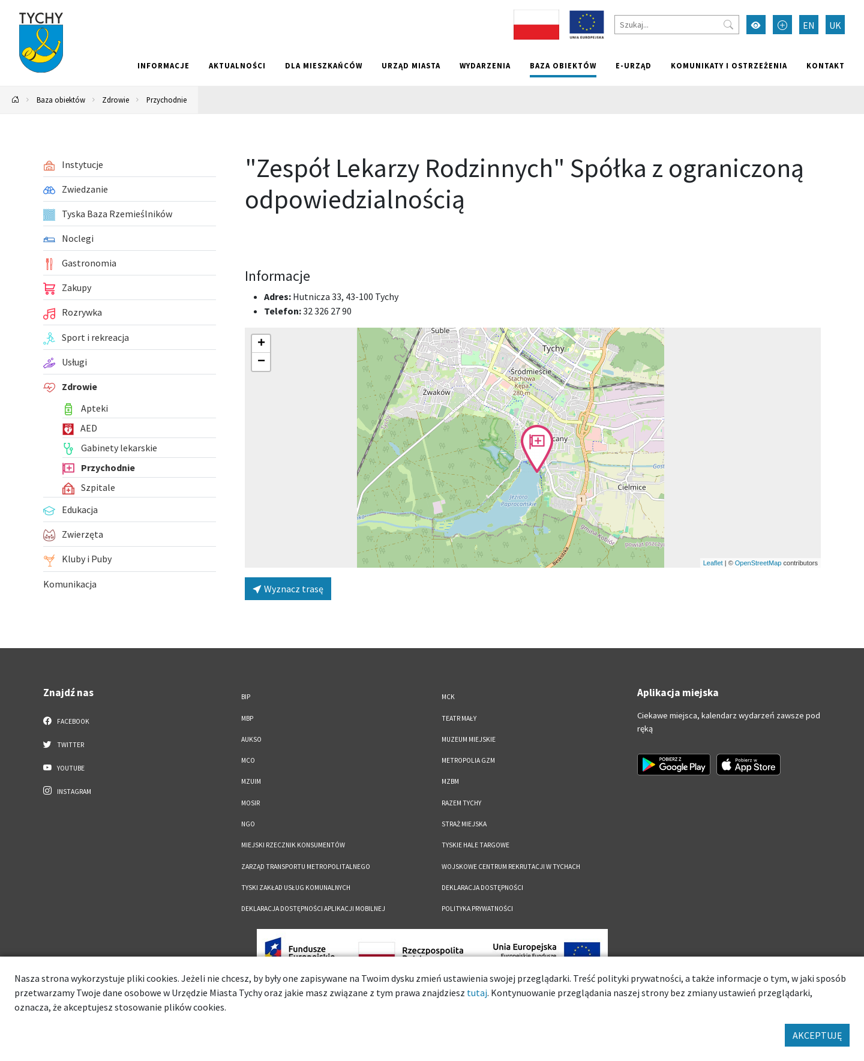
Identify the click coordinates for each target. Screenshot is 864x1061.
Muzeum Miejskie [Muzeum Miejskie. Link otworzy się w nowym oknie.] (469, 739)
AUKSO (251, 739)
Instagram (67, 791)
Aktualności (237, 65)
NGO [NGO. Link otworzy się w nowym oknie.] (248, 824)
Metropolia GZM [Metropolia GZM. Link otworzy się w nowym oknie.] (468, 760)
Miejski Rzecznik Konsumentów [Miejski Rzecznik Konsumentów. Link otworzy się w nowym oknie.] (293, 845)
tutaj (477, 993)
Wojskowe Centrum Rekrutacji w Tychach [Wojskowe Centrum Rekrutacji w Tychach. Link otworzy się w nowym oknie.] (511, 866)
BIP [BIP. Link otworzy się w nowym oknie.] (245, 697)
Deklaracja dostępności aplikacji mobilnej (313, 908)
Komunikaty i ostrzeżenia (729, 65)
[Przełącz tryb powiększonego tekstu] (782, 24)
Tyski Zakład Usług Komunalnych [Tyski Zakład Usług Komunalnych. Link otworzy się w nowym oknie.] (295, 887)
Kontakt (825, 65)
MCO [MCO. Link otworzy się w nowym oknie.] (248, 760)
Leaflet (713, 563)
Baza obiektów (563, 65)
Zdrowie (115, 99)
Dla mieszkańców (323, 65)
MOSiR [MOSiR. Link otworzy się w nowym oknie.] (250, 803)
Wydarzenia (485, 65)
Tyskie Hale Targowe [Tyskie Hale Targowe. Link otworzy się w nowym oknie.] (475, 845)
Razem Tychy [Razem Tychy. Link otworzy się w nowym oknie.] (461, 803)
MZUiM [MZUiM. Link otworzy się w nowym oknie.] (251, 781)
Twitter (63, 744)
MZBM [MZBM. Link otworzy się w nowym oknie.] (450, 781)
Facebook (66, 720)
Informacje (163, 65)
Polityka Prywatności (477, 908)
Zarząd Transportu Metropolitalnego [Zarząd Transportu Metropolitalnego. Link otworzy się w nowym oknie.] (305, 866)
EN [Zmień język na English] (809, 25)
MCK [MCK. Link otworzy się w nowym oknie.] (448, 697)
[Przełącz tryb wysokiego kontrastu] (756, 24)
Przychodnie (166, 99)
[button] (537, 449)
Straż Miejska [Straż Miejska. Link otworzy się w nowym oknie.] (464, 824)
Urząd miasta (411, 65)
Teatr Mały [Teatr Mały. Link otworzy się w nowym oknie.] (459, 718)
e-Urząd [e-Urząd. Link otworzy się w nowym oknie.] (634, 65)
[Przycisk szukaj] (728, 24)
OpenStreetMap (758, 563)
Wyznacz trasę (288, 589)
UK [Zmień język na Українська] (835, 25)
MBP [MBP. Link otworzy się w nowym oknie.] (247, 718)
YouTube (64, 767)
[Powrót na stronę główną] (15, 99)
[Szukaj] (676, 24)
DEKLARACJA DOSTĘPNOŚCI (482, 887)
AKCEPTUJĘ (817, 1035)
